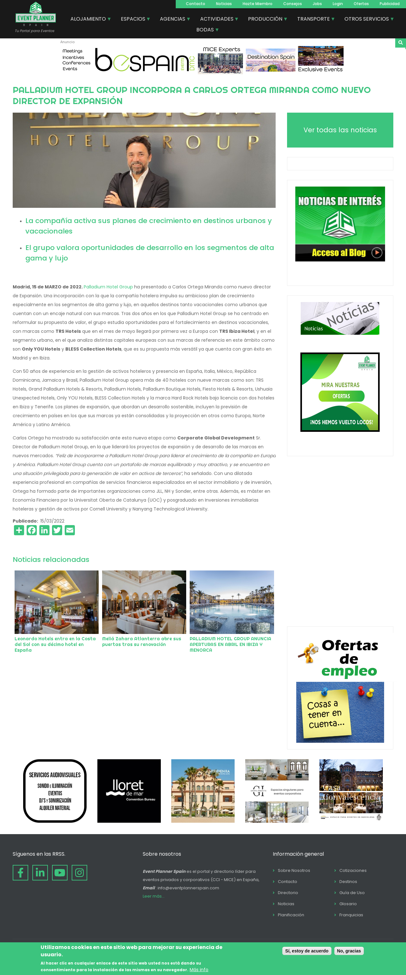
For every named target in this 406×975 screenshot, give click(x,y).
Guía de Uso (352, 893)
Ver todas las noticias (340, 130)
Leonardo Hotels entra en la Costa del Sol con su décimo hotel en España (55, 644)
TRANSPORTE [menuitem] (313, 19)
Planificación (291, 915)
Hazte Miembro (257, 3)
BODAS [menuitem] (205, 30)
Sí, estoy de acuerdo (306, 950)
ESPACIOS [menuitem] (133, 19)
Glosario (348, 904)
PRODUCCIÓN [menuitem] (265, 19)
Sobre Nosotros (294, 870)
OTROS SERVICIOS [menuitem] (367, 19)
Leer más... (154, 896)
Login (338, 3)
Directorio (288, 893)
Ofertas (361, 3)
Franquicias (351, 915)
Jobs (317, 3)
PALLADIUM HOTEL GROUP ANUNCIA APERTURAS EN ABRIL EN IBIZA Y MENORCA (230, 644)
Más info (199, 969)
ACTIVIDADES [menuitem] (217, 19)
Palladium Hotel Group (108, 287)
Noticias (224, 3)
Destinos (348, 882)
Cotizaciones (353, 870)
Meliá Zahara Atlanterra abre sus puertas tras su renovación (141, 641)
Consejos (292, 3)
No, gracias (349, 950)
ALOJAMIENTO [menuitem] (88, 19)
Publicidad (390, 3)
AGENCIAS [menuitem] (173, 19)
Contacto (195, 3)
